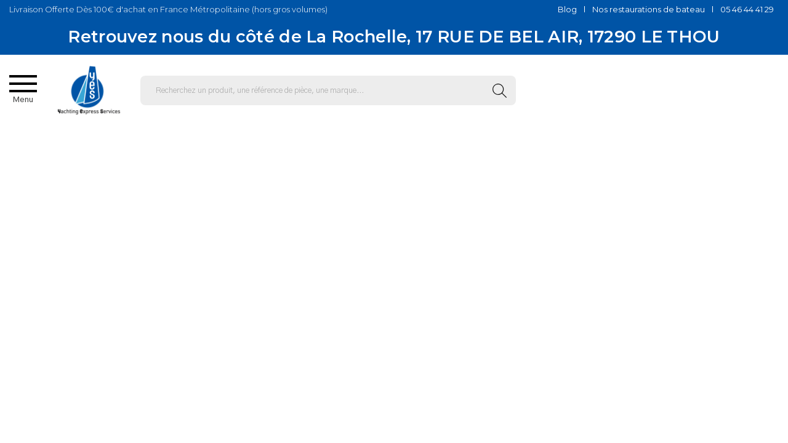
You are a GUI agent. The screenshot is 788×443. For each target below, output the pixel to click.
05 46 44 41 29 (747, 9)
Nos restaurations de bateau (648, 9)
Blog (567, 9)
